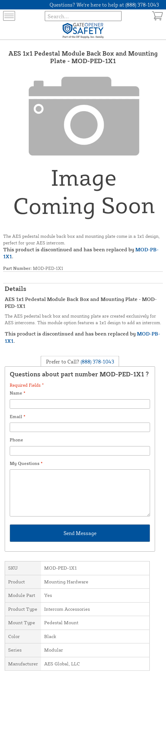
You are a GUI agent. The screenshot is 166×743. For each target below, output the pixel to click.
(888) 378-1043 (96, 361)
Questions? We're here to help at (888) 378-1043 (104, 5)
